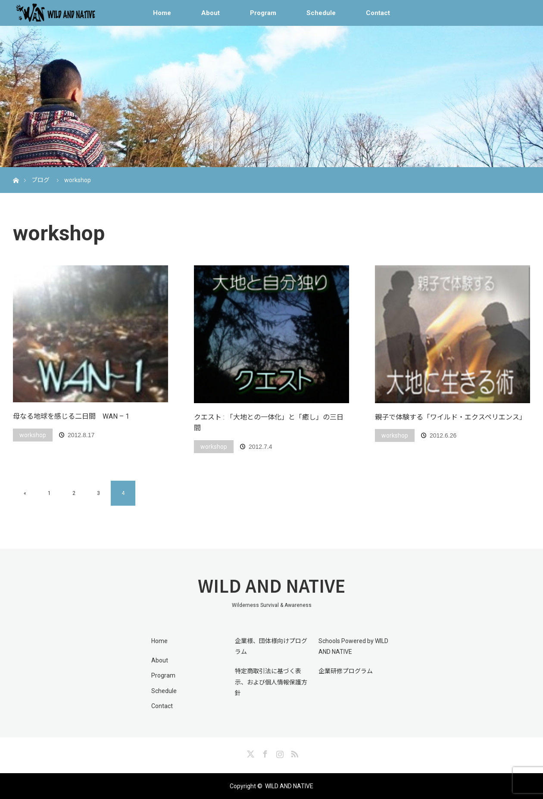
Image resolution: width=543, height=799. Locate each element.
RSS (293, 752)
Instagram (278, 752)
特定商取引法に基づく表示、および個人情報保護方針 (271, 682)
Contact (378, 13)
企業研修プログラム (345, 671)
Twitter (249, 752)
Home (162, 13)
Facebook (264, 752)
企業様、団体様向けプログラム (271, 646)
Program (263, 13)
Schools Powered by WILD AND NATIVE (353, 646)
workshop (32, 435)
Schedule (321, 13)
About (210, 13)
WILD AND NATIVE (271, 585)
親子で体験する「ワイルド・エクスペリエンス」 (450, 417)
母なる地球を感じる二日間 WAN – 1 (71, 416)
